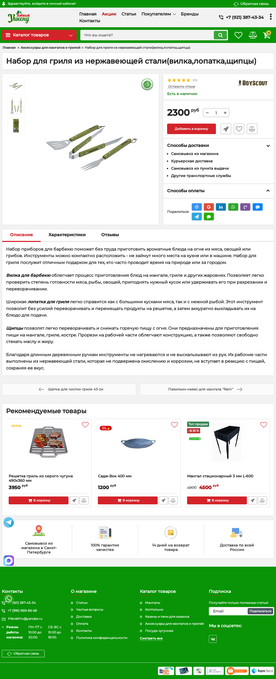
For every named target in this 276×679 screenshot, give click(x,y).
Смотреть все (151, 638)
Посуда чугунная (159, 631)
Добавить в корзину (191, 129)
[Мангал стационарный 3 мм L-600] (227, 448)
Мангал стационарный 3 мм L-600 (220, 476)
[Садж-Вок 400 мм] (138, 448)
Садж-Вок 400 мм (115, 476)
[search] (147, 35)
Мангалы (152, 603)
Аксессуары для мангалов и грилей (174, 624)
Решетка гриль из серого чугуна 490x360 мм (41, 478)
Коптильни (154, 609)
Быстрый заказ (224, 129)
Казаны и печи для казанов (167, 617)
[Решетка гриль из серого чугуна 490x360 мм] (49, 448)
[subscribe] (241, 611)
